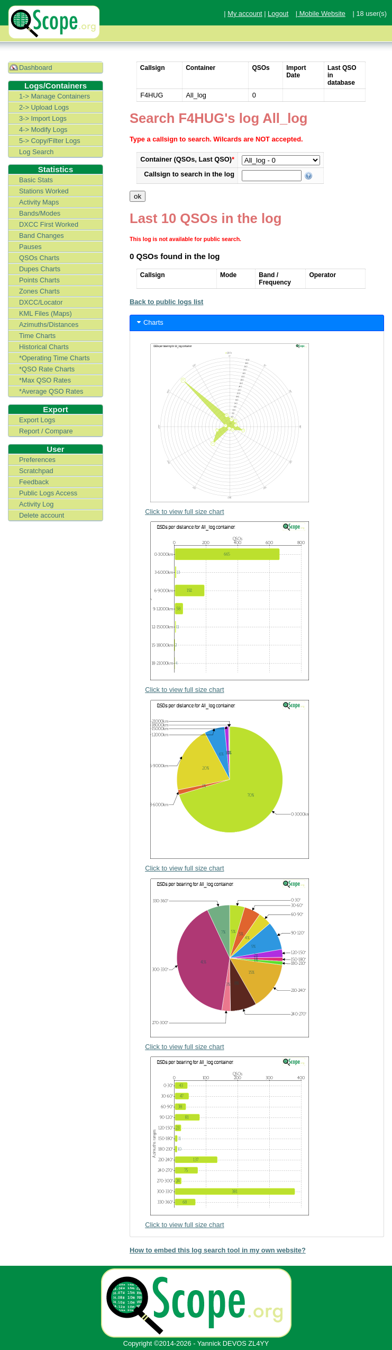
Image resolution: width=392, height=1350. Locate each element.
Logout (278, 13)
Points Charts (39, 280)
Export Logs (37, 420)
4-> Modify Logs (43, 130)
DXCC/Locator (41, 302)
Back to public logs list (166, 302)
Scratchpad (36, 471)
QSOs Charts (39, 258)
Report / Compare (46, 431)
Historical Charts (44, 347)
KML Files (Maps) (45, 313)
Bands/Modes (39, 213)
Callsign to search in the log (189, 174)
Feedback (34, 482)
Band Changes (41, 235)
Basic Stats (36, 180)
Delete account (41, 515)
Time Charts (37, 336)
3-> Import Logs (43, 118)
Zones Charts (39, 291)
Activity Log (36, 504)
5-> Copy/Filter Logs (49, 141)
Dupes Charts (39, 269)
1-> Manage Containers (54, 96)
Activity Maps (39, 202)
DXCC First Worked (48, 224)
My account (244, 13)
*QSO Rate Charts (47, 369)
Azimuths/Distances (48, 324)
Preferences (37, 460)
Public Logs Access (48, 493)
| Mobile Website (320, 13)
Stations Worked (44, 191)
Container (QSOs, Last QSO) (187, 159)
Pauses (30, 247)
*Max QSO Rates (45, 380)
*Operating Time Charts (54, 358)
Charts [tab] (149, 322)
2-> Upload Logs (44, 107)
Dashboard (35, 68)
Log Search (36, 152)
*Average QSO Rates (51, 391)
